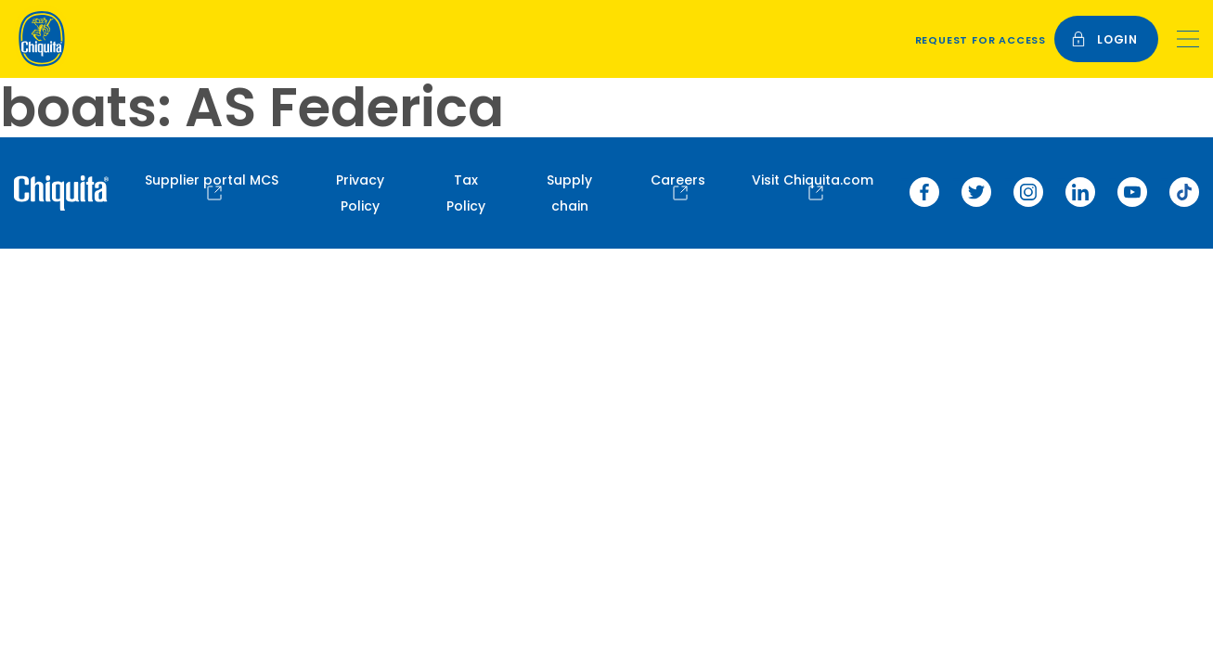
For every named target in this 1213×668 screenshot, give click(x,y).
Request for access (980, 39)
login (1104, 39)
